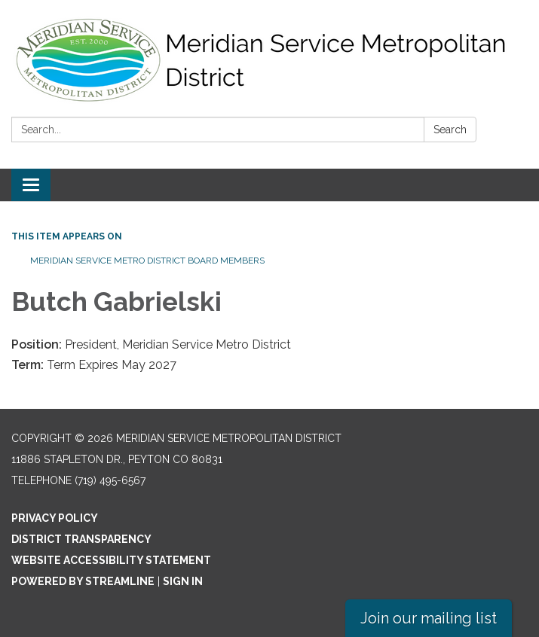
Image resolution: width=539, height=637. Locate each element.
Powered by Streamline (83, 581)
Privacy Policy (54, 518)
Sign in (183, 581)
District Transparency (81, 539)
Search (450, 129)
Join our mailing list (428, 618)
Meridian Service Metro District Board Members (147, 260)
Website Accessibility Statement (111, 560)
